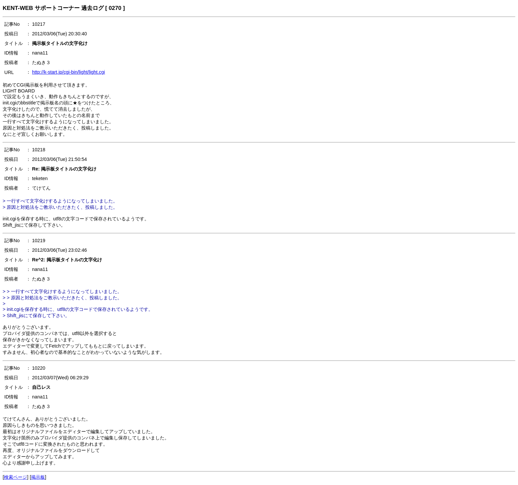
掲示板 (38, 477)
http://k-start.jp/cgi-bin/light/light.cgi (68, 72)
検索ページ (15, 477)
